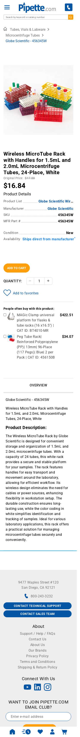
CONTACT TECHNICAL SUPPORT (37, 606)
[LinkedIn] (37, 687)
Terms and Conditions (37, 662)
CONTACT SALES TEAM (37, 614)
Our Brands (37, 650)
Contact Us (37, 639)
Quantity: (12, 281)
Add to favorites (20, 293)
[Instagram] (47, 687)
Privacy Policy (37, 656)
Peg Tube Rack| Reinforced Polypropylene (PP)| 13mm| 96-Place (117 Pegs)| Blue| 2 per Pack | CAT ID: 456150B (37, 347)
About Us (37, 645)
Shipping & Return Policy (38, 667)
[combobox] (38, 17)
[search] (70, 17)
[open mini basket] (64, 731)
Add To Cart (16, 268)
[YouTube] (27, 687)
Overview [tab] (38, 385)
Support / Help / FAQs (37, 634)
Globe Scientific (60, 209)
